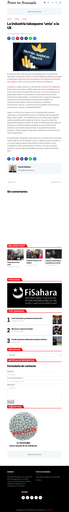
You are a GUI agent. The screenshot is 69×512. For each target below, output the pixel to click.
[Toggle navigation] (60, 2)
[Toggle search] (56, 2)
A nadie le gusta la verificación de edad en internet (29, 339)
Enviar (10, 402)
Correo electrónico (15, 378)
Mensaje (11, 384)
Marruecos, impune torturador (22, 329)
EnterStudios (48, 510)
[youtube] (36, 497)
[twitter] (44, 2)
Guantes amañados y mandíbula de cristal (53, 262)
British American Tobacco (17, 89)
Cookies (38, 480)
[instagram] (32, 497)
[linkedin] (40, 497)
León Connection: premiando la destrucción (27, 318)
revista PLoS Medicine (51, 87)
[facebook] (48, 2)
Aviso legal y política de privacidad (48, 477)
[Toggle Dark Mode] (52, 2)
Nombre (10, 371)
